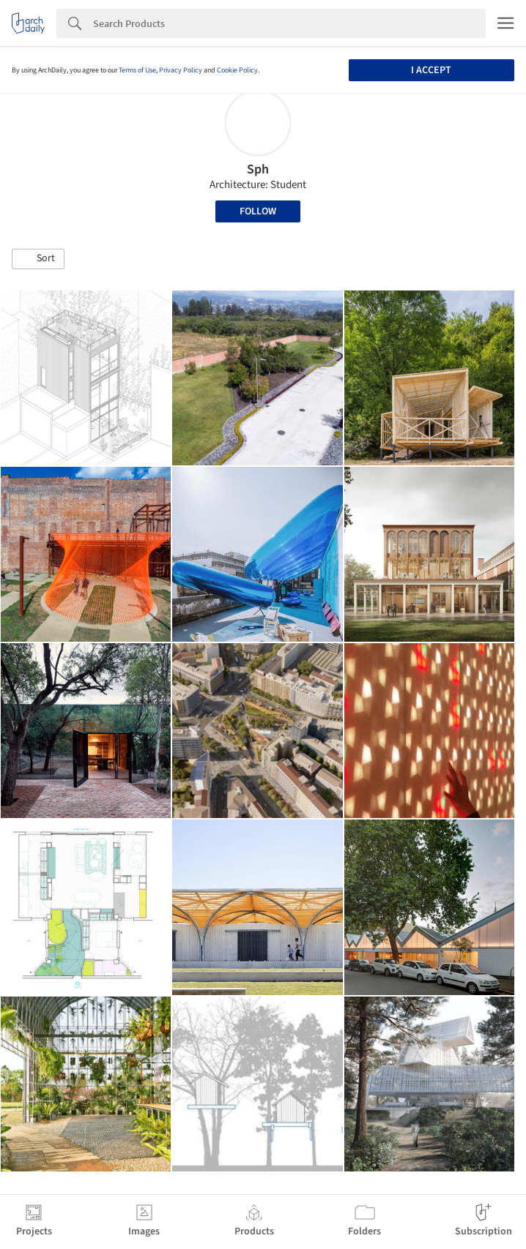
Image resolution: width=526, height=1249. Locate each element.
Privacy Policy (180, 70)
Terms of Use (137, 70)
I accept (431, 70)
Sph (258, 169)
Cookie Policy (237, 70)
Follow (258, 211)
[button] (38, 259)
